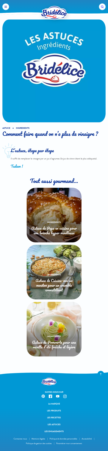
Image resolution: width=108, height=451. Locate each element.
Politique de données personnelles (63, 438)
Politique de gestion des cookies (39, 443)
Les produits (54, 410)
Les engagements (54, 431)
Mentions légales (38, 438)
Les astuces (54, 424)
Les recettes (54, 417)
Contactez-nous (20, 438)
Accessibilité (87, 438)
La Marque (54, 403)
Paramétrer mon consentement (69, 443)
